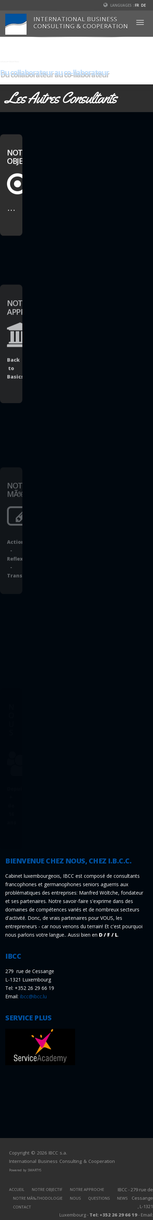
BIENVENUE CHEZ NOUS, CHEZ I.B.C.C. (68, 861)
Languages (117, 5)
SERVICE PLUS (28, 1018)
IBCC (13, 956)
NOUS (75, 1198)
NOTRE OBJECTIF (47, 1189)
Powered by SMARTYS (25, 1170)
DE (143, 5)
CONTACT (22, 1206)
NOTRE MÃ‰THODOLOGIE (38, 1198)
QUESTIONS (99, 1198)
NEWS (122, 1198)
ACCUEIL (16, 1189)
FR (137, 5)
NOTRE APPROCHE (87, 1189)
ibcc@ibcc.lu (33, 996)
